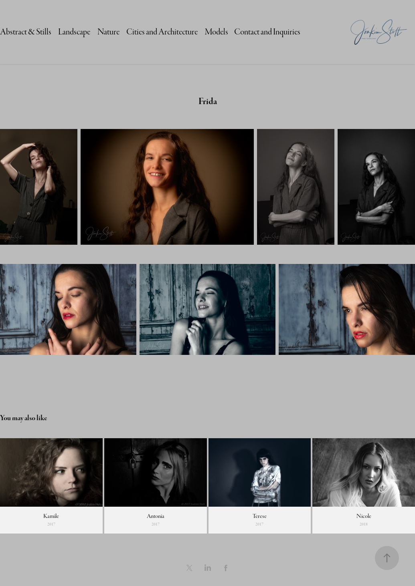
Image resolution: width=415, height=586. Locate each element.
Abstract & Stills (25, 31)
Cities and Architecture (162, 31)
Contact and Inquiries (267, 31)
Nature (108, 31)
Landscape (74, 31)
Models (216, 31)
